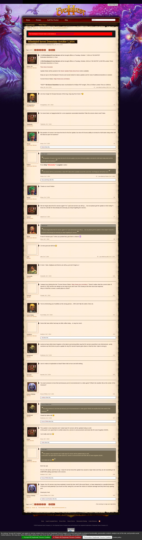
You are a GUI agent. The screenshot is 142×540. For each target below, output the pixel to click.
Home (28, 20)
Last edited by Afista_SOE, (105, 87)
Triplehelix (30, 124)
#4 (114, 143)
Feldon (29, 164)
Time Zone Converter (46, 67)
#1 (94, 87)
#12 (114, 314)
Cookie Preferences (93, 521)
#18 (114, 439)
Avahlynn (29, 334)
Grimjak (29, 295)
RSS (99, 521)
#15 (114, 374)
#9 (97, 256)
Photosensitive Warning (82, 521)
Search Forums (30, 25)
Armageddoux (31, 105)
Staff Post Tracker (53, 20)
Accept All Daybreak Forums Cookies (36, 537)
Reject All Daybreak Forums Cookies (67, 537)
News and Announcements (39, 44)
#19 (114, 474)
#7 (114, 216)
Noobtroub (30, 355)
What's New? (43, 25)
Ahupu (28, 144)
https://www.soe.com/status (62, 79)
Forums (38, 20)
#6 (114, 197)
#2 (114, 104)
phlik (28, 257)
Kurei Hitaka (30, 315)
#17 (114, 418)
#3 (114, 124)
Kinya (28, 439)
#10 (114, 276)
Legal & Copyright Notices (52, 521)
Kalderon (44, 498)
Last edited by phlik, (107, 256)
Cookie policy (116, 537)
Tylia (43, 337)
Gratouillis (29, 276)
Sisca (43, 179)
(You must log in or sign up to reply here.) (106, 504)
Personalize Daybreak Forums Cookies (97, 537)
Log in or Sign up (113, 4)
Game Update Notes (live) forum (70, 71)
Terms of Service (71, 521)
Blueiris (43, 147)
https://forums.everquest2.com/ (65, 34)
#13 (114, 334)
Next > (53, 50)
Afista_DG (53, 44)
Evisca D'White (31, 394)
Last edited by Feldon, (106, 176)
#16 (114, 394)
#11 (114, 295)
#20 (114, 495)
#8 (114, 239)
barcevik (29, 375)
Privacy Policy (62, 521)
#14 (114, 355)
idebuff (29, 217)
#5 (96, 176)
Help (66, 20)
